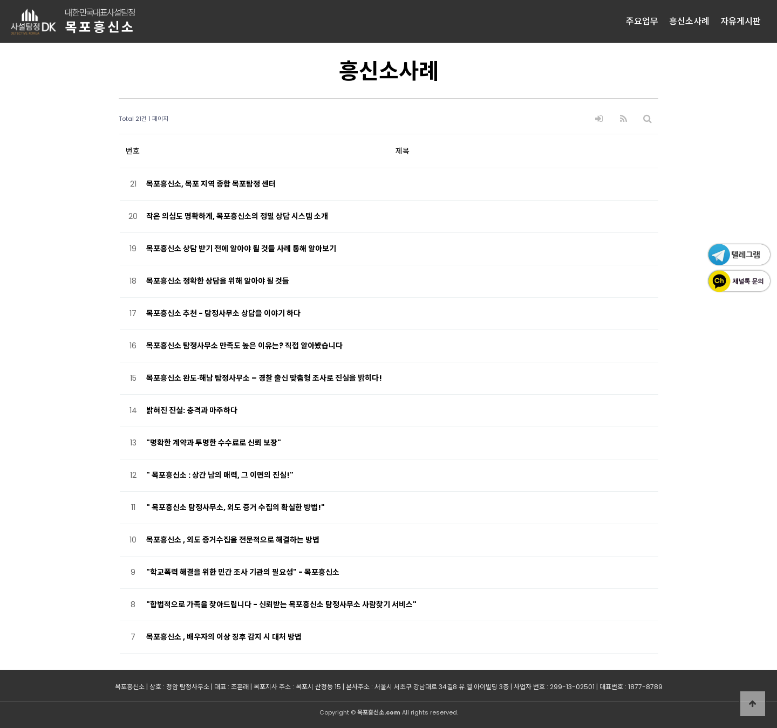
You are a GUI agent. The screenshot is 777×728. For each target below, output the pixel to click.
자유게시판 (740, 21)
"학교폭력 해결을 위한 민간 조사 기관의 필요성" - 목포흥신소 (242, 572)
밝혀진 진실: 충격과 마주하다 (191, 410)
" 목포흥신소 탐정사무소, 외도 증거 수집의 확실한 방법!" (235, 507)
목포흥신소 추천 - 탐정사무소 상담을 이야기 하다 (223, 313)
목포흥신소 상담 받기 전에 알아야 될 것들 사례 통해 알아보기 (241, 248)
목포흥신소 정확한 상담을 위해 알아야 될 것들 (217, 281)
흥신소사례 (689, 21)
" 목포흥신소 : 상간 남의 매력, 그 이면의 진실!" (220, 475)
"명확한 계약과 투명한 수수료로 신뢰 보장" (213, 442)
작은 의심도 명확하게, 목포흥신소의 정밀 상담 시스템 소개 (237, 216)
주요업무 (642, 21)
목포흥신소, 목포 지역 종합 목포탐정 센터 (211, 183)
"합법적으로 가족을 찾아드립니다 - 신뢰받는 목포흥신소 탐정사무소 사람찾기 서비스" (281, 604)
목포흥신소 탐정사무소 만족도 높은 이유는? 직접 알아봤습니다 (244, 345)
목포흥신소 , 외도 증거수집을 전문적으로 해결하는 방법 (232, 539)
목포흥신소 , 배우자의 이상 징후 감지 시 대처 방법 (224, 636)
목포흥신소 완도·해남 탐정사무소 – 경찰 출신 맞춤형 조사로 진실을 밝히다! (264, 378)
